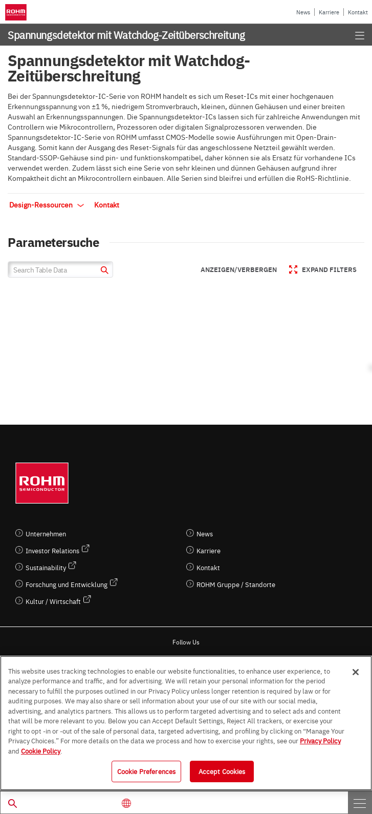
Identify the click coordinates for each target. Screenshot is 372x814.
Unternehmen (46, 533)
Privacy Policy (320, 740)
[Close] (355, 672)
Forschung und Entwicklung (66, 584)
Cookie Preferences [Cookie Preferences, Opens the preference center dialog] (146, 771)
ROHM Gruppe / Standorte (235, 584)
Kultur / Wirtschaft (53, 601)
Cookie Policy (40, 750)
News (303, 12)
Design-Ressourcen (46, 204)
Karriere (329, 12)
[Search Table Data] (60, 269)
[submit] (103, 271)
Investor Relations (52, 550)
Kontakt (358, 12)
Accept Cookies (222, 771)
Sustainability (46, 567)
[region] (186, 723)
